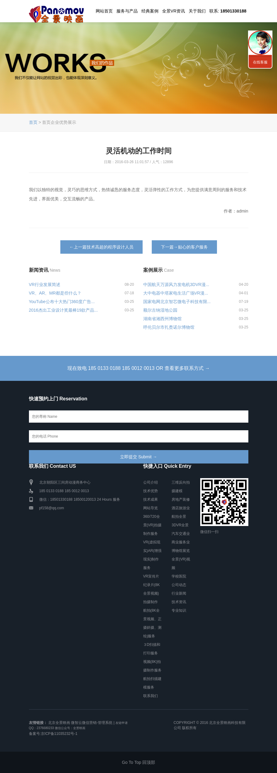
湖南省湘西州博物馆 (162, 318)
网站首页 (104, 11)
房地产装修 (181, 499)
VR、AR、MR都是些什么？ (55, 293)
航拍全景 (179, 516)
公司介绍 (150, 482)
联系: (227, 11)
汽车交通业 (181, 533)
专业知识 (179, 610)
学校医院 (179, 576)
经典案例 (149, 11)
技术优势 (150, 491)
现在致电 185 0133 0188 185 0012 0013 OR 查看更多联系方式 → (138, 368)
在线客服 (260, 62)
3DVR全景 (180, 525)
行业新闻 (179, 593)
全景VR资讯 (173, 11)
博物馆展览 (181, 551)
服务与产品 (127, 11)
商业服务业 (181, 542)
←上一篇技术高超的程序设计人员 (101, 247)
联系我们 (150, 696)
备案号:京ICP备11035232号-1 (53, 734)
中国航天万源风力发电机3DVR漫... (176, 284)
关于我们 (197, 11)
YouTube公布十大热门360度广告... (62, 301)
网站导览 (150, 508)
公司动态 (179, 585)
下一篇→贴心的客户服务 (184, 247)
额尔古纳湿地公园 (160, 310)
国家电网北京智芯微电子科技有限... (177, 301)
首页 (33, 122)
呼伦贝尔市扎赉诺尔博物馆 (168, 327)
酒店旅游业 (181, 508)
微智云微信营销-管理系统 (91, 723)
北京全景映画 (59, 723)
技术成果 (150, 499)
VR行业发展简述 (44, 284)
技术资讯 (179, 602)
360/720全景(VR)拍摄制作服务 (152, 525)
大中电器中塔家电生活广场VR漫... (175, 293)
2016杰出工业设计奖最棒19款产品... (63, 310)
